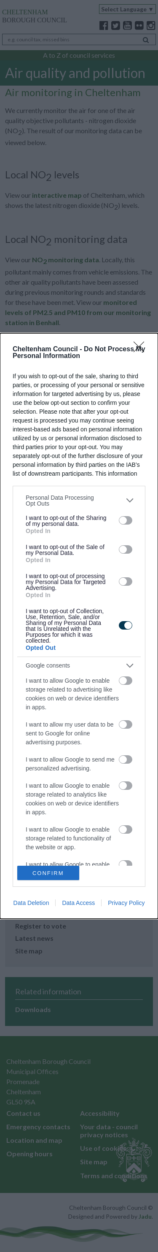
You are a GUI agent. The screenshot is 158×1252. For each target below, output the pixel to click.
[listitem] (79, 500)
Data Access (78, 902)
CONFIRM (48, 873)
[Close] (142, 350)
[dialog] (79, 626)
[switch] (125, 520)
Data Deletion (31, 902)
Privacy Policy (126, 902)
